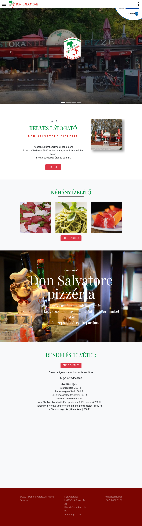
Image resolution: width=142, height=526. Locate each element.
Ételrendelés (71, 238)
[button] (10, 52)
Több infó (53, 167)
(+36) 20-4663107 (72, 378)
